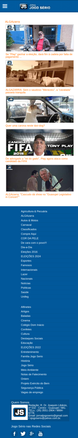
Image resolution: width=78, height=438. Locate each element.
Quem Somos (20, 402)
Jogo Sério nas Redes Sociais (31, 426)
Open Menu (4, 6)
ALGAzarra (12, 21)
